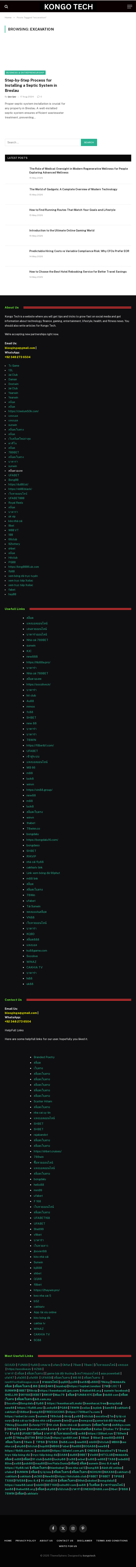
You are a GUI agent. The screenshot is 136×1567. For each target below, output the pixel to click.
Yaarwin (13, 392)
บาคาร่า (13, 461)
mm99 (38, 1190)
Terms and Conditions (112, 1540)
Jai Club (13, 374)
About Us (46, 1540)
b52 (36, 1301)
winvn (30, 784)
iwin (66, 1420)
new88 (31, 795)
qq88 (64, 1382)
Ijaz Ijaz (12, 96)
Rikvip (33, 1390)
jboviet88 (40, 1251)
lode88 (122, 1459)
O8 (55, 1480)
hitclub (88, 1416)
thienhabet (57, 1467)
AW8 (50, 1386)
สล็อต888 (33, 939)
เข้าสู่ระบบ (33, 756)
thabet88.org (91, 1390)
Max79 (60, 1394)
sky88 (21, 1446)
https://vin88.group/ (39, 789)
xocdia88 (43, 1450)
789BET (13, 452)
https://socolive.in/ (39, 684)
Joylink (97, 1407)
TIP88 (41, 1442)
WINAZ (31, 961)
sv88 (82, 1433)
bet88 (84, 1382)
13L (10, 370)
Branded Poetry (44, 1057)
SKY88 (25, 1394)
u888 (94, 1382)
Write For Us (68, 1546)
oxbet (53, 1429)
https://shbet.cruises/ (48, 1151)
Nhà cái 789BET (37, 640)
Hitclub (13, 557)
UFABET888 (16, 498)
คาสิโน (12, 443)
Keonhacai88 (38, 1429)
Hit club (54, 1424)
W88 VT (13, 530)
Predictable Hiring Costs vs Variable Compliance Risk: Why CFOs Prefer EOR (79, 251)
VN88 (31, 917)
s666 (119, 1437)
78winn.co (33, 828)
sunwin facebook (116, 1390)
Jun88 (9, 1489)
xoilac (86, 1407)
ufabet (31, 900)
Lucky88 (51, 1407)
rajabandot (41, 1134)
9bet (11, 525)
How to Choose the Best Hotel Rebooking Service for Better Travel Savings (78, 271)
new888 (32, 656)
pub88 (28, 1463)
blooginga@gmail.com (20, 347)
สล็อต (11, 402)
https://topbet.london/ (85, 1386)
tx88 (71, 1459)
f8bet (38, 1284)
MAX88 (109, 1472)
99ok (81, 1480)
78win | (89, 1364)
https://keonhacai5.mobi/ (65, 1403)
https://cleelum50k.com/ (23, 411)
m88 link (32, 878)
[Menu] (129, 6)
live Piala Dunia (57, 1463)
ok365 (38, 1476)
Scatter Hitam (43, 1101)
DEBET (37, 1394)
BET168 (51, 1485)
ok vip (11, 516)
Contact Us (65, 1540)
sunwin (12, 424)
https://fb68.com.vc (19, 1450)
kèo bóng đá (42, 1317)
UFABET (13, 475)
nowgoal (87, 1420)
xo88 (17, 1463)
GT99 (31, 1437)
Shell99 (39, 1229)
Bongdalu (27, 1403)
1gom (75, 1420)
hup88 (44, 1446)
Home (8, 1540)
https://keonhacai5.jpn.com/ (59, 1390)
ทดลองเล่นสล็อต (37, 911)
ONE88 (11, 1429)
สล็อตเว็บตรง (16, 429)
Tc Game (13, 365)
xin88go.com (120, 1424)
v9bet (38, 1234)
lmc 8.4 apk (109, 1463)
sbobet (92, 1480)
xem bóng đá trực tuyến (23, 575)
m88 (30, 773)
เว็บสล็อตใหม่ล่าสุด (19, 438)
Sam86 (109, 1407)
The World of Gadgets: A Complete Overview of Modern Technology (73, 189)
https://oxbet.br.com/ (20, 1416)
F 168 (37, 1201)
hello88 (39, 1184)
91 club (37, 1459)
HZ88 (38, 1369)
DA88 (63, 1454)
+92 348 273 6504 (18, 357)
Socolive (12, 1403)
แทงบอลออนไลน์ (37, 623)
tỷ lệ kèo (46, 1472)
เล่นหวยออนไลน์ (37, 628)
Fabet (65, 1446)
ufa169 (34, 1377)
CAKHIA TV (35, 967)
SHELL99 (11, 1394)
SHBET (31, 717)
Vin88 (93, 1454)
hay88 (12, 594)
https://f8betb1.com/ (40, 745)
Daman (12, 379)
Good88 (22, 1424)
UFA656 (46, 1377)
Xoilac (98, 1429)
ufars (56, 1364)
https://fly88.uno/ (30, 1407)
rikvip (68, 1416)
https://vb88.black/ (20, 489)
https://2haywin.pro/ (47, 1290)
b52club (63, 1489)
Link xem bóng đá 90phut (43, 873)
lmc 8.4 (32, 1480)
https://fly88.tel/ (17, 1467)
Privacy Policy (26, 1540)
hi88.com (67, 1442)
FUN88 (23, 1364)
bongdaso (33, 845)
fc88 (30, 712)
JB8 (35, 1386)
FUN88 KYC (84, 1394)
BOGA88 (89, 1446)
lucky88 (60, 1459)
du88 (73, 1454)
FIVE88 (53, 1442)
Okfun (66, 1364)
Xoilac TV (111, 1429)
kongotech (89, 1555)
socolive (101, 1416)
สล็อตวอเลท (34, 678)
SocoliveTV (107, 1450)
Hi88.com (102, 1489)
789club (55, 1416)
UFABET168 (42, 1217)
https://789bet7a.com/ (84, 1412)
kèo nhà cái (15, 521)
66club (12, 539)
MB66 (116, 1442)
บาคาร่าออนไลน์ (37, 634)
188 (10, 534)
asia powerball (110, 1373)
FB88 (124, 1489)
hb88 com (111, 1394)
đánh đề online (111, 1467)
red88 (100, 1459)
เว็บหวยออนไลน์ (17, 493)
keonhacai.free (95, 1403)
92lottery (14, 543)
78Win (31, 895)
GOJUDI (10, 1364)
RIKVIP (31, 856)
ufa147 (9, 1377)
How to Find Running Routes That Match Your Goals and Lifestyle (72, 209)
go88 (77, 1416)
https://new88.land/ (19, 1485)
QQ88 (38, 1278)
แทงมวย (45, 1364)
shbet (11, 548)
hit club (31, 695)
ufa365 (22, 1377)
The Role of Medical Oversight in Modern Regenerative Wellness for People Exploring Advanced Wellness (78, 170)
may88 (40, 1463)
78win (77, 1364)
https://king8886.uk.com (23, 566)
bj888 (38, 1267)
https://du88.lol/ (18, 484)
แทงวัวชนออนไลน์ (87, 1373)
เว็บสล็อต (94, 1485)
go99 (74, 1382)
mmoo (31, 706)
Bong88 (13, 479)
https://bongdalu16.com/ (42, 839)
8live (8, 1463)
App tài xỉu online (45, 1312)
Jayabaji (61, 1386)
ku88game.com (37, 950)
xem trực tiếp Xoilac (20, 580)
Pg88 (15, 1433)
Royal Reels (15, 502)
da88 (48, 1459)
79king (105, 1382)
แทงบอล (13, 415)
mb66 (93, 1442)
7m (111, 1416)
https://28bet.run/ (101, 1433)
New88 (50, 1476)
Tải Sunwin (33, 906)
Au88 (30, 701)
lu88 (90, 1459)
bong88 (37, 1412)
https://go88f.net (65, 1437)
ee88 (82, 1485)
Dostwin (13, 384)
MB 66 (31, 767)
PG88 (12, 562)
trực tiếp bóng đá (17, 1454)
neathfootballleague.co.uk (22, 1382)
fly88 (34, 1364)
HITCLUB (106, 1454)
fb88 (11, 571)
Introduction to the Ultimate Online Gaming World (61, 230)
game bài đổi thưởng (61, 1373)
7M (106, 1386)
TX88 (111, 1459)
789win (39, 1156)
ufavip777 (38, 1424)
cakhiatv (39, 1306)
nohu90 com (67, 1485)
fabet (11, 589)
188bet (24, 1412)
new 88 (32, 723)
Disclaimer (84, 1540)
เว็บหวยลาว (41, 1245)
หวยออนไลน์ (50, 1382)
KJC (29, 651)
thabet (31, 823)
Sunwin (38, 1262)
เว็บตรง (38, 1068)
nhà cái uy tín (23, 1420)
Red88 (76, 1446)
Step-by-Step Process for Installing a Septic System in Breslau (31, 85)
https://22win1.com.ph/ (68, 1450)
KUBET (114, 1386)
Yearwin (13, 397)
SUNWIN (11, 1390)
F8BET (93, 1476)
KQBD (31, 934)
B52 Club (43, 1437)
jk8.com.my (42, 1399)
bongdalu (33, 834)
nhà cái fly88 (35, 861)
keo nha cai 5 (42, 1295)
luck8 (30, 778)
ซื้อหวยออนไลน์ (43, 1162)
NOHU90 (96, 1472)
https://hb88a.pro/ (38, 662)
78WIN (31, 739)
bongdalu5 (107, 1480)
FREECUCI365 (55, 1412)
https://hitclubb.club (72, 1476)
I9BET (23, 1390)
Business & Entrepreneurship (25, 72)
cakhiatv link (35, 867)
